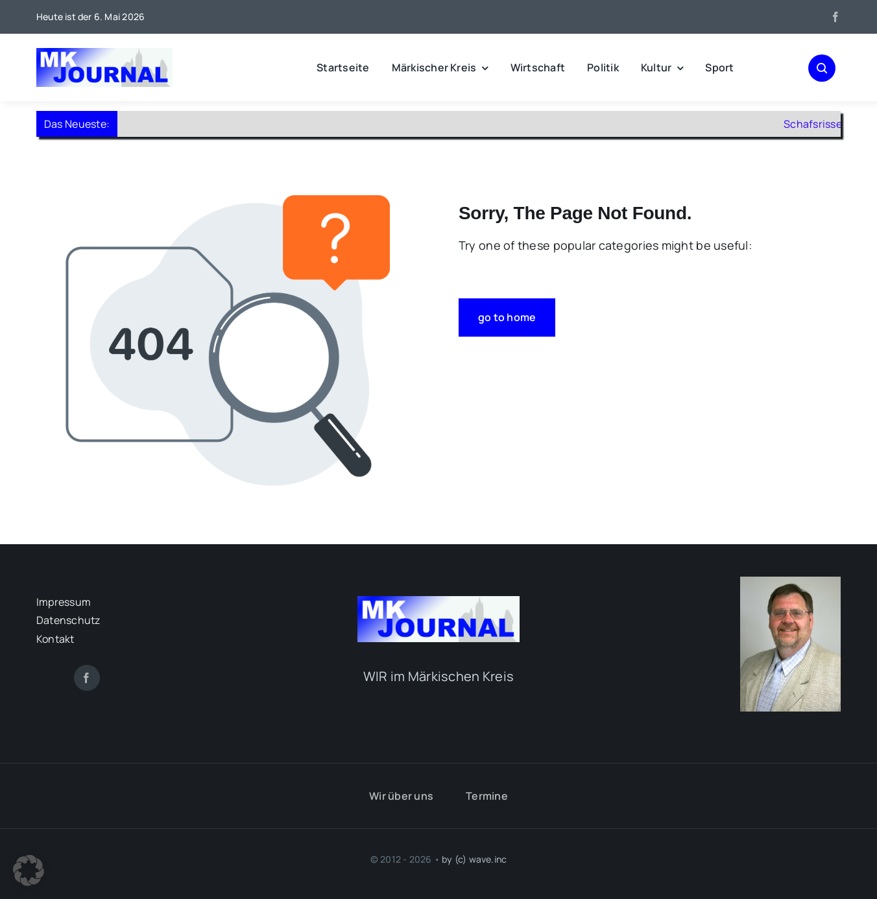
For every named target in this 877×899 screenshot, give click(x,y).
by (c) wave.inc (474, 859)
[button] (28, 870)
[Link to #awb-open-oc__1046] (821, 68)
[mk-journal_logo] (104, 54)
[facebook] (835, 17)
